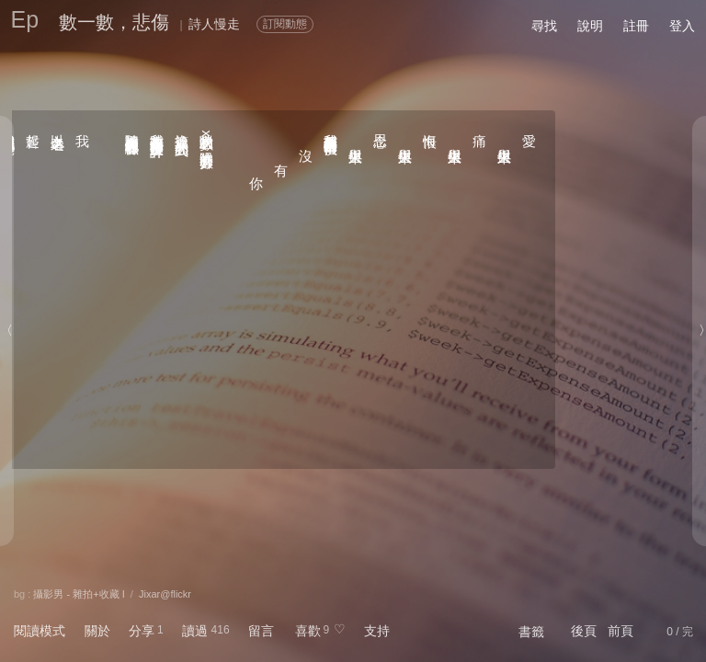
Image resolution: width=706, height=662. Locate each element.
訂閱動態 (285, 23)
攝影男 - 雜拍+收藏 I (78, 593)
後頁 (584, 630)
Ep (25, 19)
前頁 (620, 630)
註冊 (636, 25)
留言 (261, 630)
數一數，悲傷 (114, 22)
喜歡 (308, 630)
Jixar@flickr (165, 593)
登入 (682, 25)
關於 (97, 630)
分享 (141, 630)
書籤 (531, 631)
